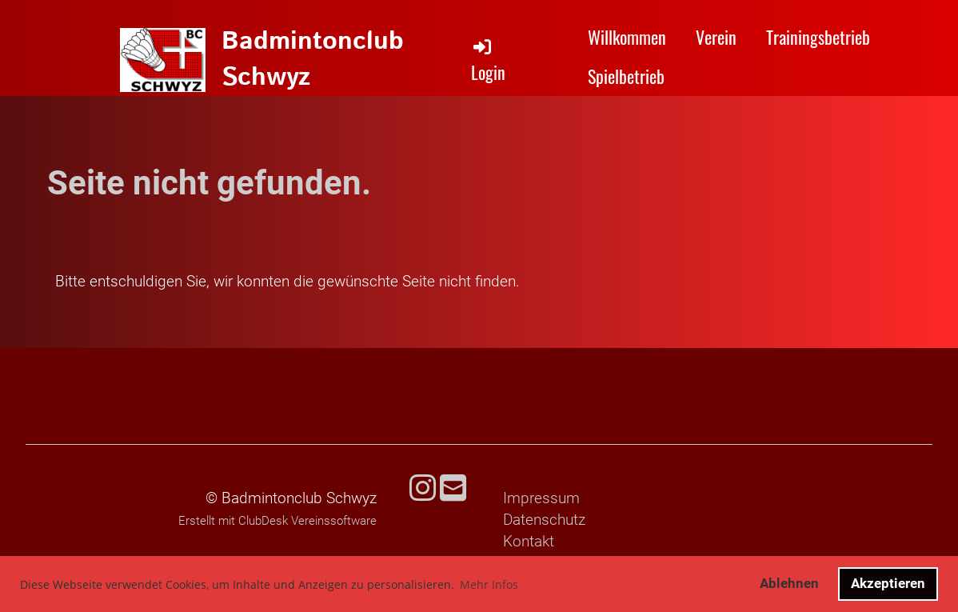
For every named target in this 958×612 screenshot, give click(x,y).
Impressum (541, 498)
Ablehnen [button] (789, 583)
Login (488, 60)
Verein (716, 37)
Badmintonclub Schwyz (313, 60)
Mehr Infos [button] (489, 584)
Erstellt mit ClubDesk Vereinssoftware (277, 521)
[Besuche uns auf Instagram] (422, 488)
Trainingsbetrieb (818, 37)
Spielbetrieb (626, 76)
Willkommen (627, 37)
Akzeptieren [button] (888, 583)
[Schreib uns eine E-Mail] (453, 488)
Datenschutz (544, 519)
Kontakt (528, 541)
